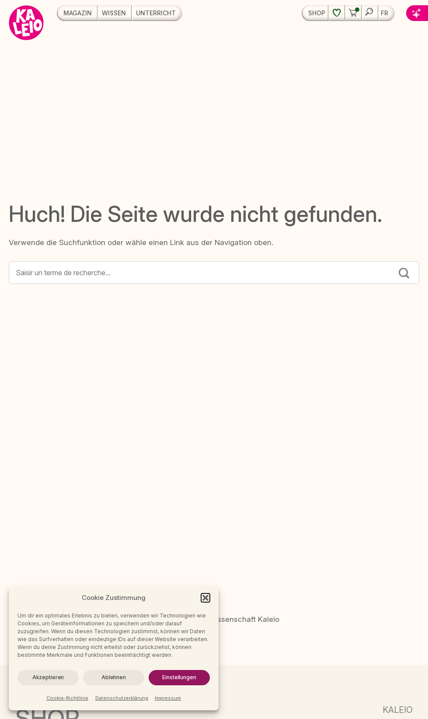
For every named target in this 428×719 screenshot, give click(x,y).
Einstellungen (179, 677)
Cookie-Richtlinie (67, 698)
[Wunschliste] (336, 13)
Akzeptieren (48, 677)
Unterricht (156, 13)
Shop (316, 13)
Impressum (168, 698)
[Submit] (404, 274)
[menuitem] (386, 13)
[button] (205, 597)
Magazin (77, 13)
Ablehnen (113, 677)
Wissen (114, 13)
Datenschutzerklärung (121, 698)
